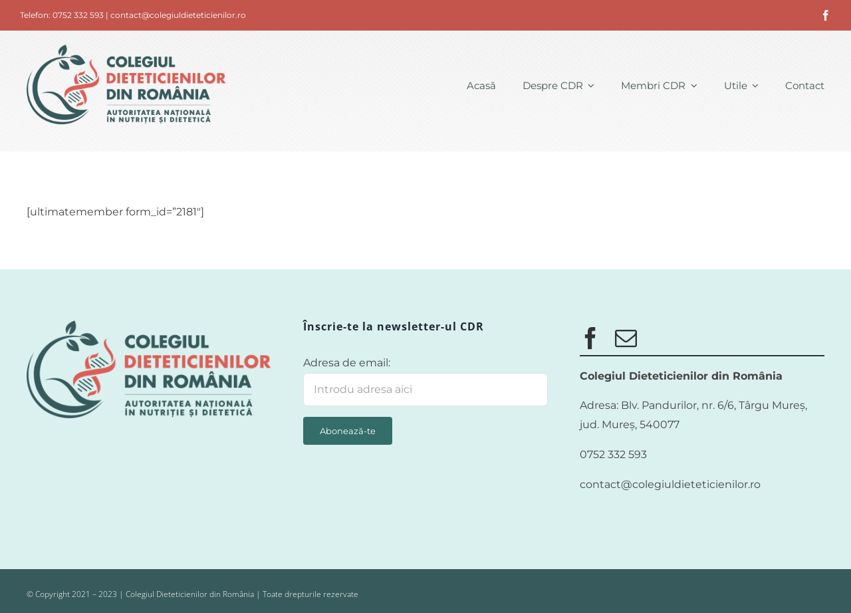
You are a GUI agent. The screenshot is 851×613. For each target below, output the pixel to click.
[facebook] (825, 15)
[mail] (626, 338)
